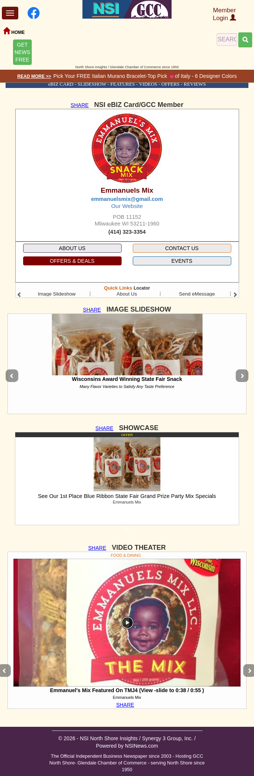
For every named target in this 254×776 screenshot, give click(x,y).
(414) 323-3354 (126, 232)
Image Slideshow (57, 294)
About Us (127, 294)
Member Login (224, 14)
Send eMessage (197, 294)
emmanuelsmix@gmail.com (127, 199)
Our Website (127, 206)
